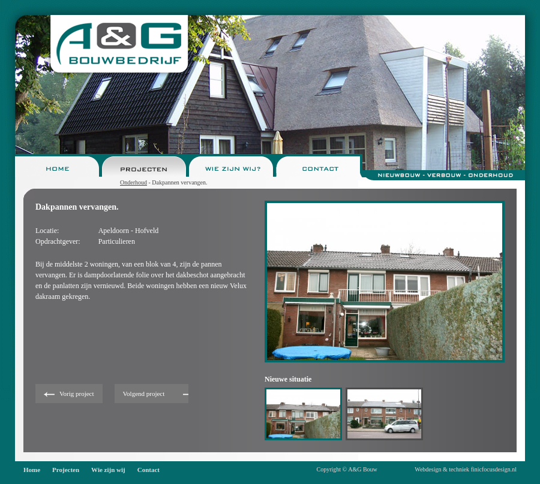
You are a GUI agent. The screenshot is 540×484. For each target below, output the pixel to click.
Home (31, 469)
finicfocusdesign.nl (494, 469)
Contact (148, 469)
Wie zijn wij (108, 469)
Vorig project (76, 393)
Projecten (65, 469)
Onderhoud (133, 182)
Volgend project (144, 393)
